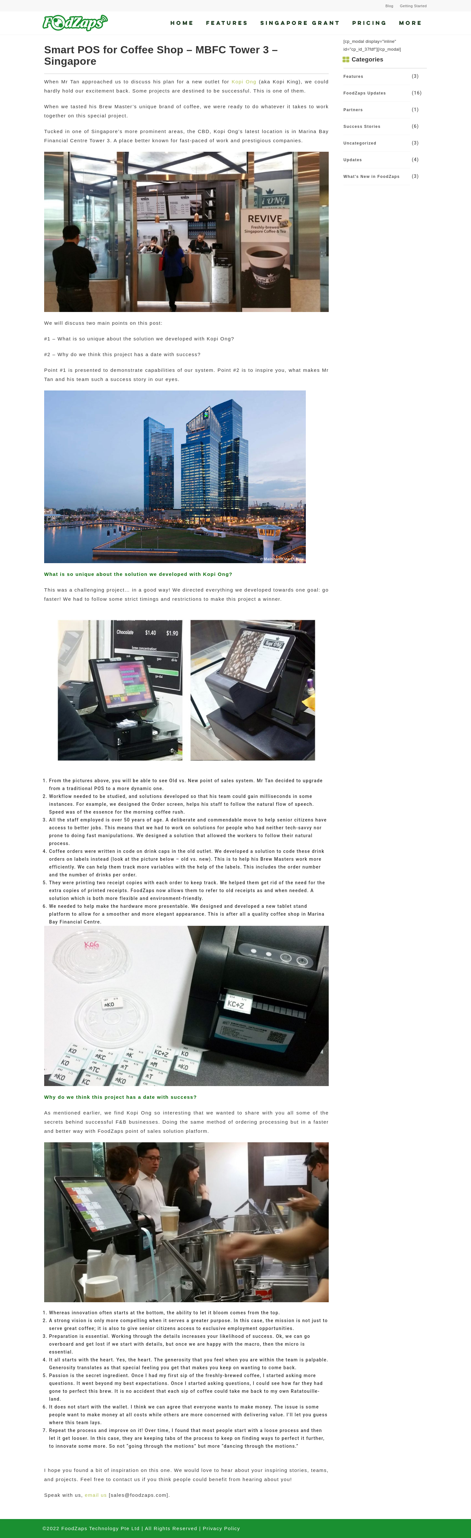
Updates (352, 160)
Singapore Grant (300, 22)
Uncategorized (359, 143)
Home (182, 22)
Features (227, 22)
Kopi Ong (244, 81)
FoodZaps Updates (364, 93)
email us (96, 1495)
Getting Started (413, 6)
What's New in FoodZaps (371, 176)
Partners (353, 110)
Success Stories (362, 126)
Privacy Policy (221, 1528)
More (411, 22)
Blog (389, 6)
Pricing (369, 22)
